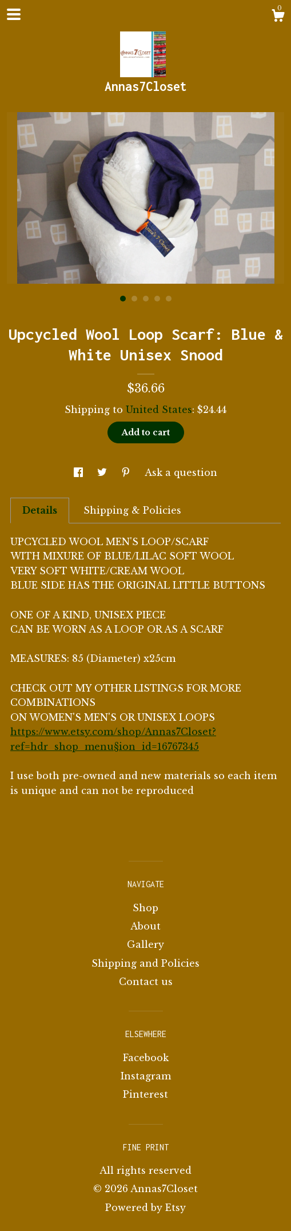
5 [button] (169, 298)
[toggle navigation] (14, 14)
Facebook (146, 1057)
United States (159, 409)
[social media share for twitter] (103, 472)
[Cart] (278, 17)
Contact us (146, 981)
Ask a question (181, 472)
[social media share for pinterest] (127, 472)
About (145, 926)
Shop (145, 908)
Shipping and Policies (145, 963)
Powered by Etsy (145, 1207)
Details (39, 510)
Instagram (146, 1076)
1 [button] (123, 298)
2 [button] (134, 298)
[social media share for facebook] (80, 472)
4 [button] (157, 298)
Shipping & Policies (132, 510)
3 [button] (146, 298)
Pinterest (145, 1094)
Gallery (145, 944)
